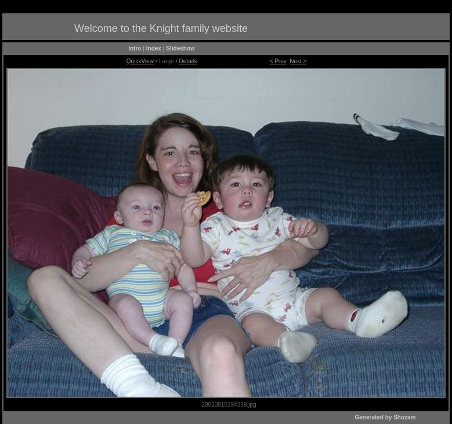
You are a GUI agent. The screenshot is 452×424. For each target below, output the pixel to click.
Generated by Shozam (385, 417)
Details (188, 61)
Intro (134, 48)
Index (153, 48)
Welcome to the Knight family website (161, 28)
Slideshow (180, 48)
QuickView (140, 61)
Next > (298, 61)
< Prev (278, 61)
